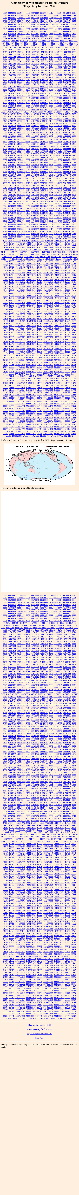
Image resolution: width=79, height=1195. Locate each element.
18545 (67, 325)
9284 (14, 234)
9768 (51, 240)
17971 (45, 316)
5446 (56, 144)
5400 (74, 139)
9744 (56, 238)
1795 (19, 80)
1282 (51, 50)
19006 (56, 335)
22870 (67, 413)
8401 (56, 222)
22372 (39, 401)
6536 (51, 162)
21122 (5, 376)
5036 (37, 103)
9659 (19, 238)
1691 (10, 73)
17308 (5, 309)
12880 (67, 302)
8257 (74, 217)
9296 (37, 234)
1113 (22, 40)
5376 (60, 137)
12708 (39, 291)
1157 (76, 43)
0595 (42, 27)
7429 (69, 188)
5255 (42, 130)
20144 (39, 358)
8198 (10, 215)
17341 (33, 309)
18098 (67, 319)
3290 (23, 98)
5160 (10, 119)
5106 (31, 112)
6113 (14, 151)
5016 (23, 100)
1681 (42, 70)
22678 (17, 408)
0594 (37, 27)
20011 (39, 353)
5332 (28, 137)
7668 (46, 199)
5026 (65, 100)
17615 (33, 314)
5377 (65, 137)
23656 (50, 429)
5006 (51, 98)
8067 (46, 206)
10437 (17, 243)
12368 (28, 261)
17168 (22, 307)
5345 (51, 137)
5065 (5, 107)
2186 (60, 84)
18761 (56, 330)
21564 (39, 383)
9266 (74, 231)
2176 (33, 84)
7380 (74, 185)
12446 (39, 270)
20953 (11, 374)
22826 (33, 413)
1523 (14, 61)
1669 (69, 68)
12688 (73, 289)
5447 (60, 144)
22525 (67, 404)
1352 (69, 54)
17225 (45, 307)
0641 (60, 27)
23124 (50, 420)
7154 (46, 178)
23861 (11, 434)
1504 (14, 59)
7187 (60, 181)
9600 (28, 236)
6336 (33, 158)
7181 (33, 181)
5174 (74, 119)
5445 (51, 144)
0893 (60, 36)
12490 (11, 277)
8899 (37, 229)
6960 (51, 171)
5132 (60, 114)
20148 (45, 358)
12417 (22, 268)
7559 (19, 192)
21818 (17, 388)
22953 (39, 415)
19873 (33, 351)
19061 (22, 337)
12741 (73, 293)
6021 (69, 146)
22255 (50, 399)
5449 (69, 144)
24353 (25, 436)
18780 (73, 330)
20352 (39, 362)
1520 (74, 59)
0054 (19, 17)
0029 (33, 15)
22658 (5, 408)
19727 (56, 348)
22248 (45, 399)
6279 (60, 153)
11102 (26, 257)
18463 (45, 325)
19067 (45, 337)
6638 (37, 165)
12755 (61, 296)
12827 (39, 302)
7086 (14, 176)
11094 (64, 254)
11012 (56, 250)
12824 (22, 302)
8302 (28, 220)
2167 (65, 82)
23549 (61, 427)
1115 (31, 40)
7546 (51, 190)
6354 (69, 158)
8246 (51, 217)
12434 (22, 270)
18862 (73, 332)
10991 (67, 247)
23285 (22, 422)
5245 (74, 128)
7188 (65, 181)
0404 (37, 20)
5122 (19, 114)
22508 (50, 404)
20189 (5, 360)
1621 (65, 66)
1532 (33, 61)
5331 (23, 137)
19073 (56, 337)
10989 (56, 247)
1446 (28, 57)
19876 (45, 351)
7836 (56, 201)
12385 (45, 263)
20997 (45, 374)
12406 (39, 266)
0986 (19, 38)
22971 (61, 415)
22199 (61, 397)
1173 (71, 45)
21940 (33, 392)
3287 (10, 98)
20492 (17, 365)
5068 (19, 107)
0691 (56, 29)
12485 (73, 275)
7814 (46, 201)
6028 (28, 148)
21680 (11, 385)
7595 (23, 194)
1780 (33, 77)
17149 (11, 307)
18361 (50, 323)
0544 (28, 24)
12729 (39, 293)
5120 (10, 114)
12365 (11, 261)
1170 (58, 45)
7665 (37, 199)
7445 (74, 188)
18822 (39, 332)
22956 (45, 415)
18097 (61, 319)
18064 (28, 319)
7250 (60, 183)
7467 (14, 190)
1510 (28, 59)
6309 (69, 155)
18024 (73, 316)
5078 (60, 107)
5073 (37, 107)
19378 (33, 344)
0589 (19, 27)
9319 (23, 236)
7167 (23, 181)
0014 (60, 13)
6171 (37, 151)
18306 (5, 323)
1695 (28, 73)
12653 (33, 289)
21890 (56, 390)
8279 (10, 220)
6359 (19, 160)
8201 (23, 215)
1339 (14, 54)
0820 (14, 31)
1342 (28, 54)
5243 (65, 128)
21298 (5, 378)
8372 (51, 220)
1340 (19, 54)
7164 (10, 181)
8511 (60, 227)
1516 (56, 59)
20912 (56, 371)
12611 (17, 282)
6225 (10, 153)
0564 (37, 24)
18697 (11, 330)
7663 (33, 199)
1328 (56, 52)
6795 (74, 167)
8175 (10, 213)
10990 (61, 247)
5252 (33, 130)
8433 (74, 222)
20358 (50, 362)
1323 (37, 52)
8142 (69, 208)
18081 (45, 319)
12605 (56, 280)
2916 (10, 96)
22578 (33, 406)
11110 (64, 257)
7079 (56, 174)
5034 (28, 103)
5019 (37, 100)
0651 (28, 29)
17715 (56, 314)
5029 (5, 103)
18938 (39, 335)
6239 (33, 153)
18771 (67, 330)
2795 (46, 91)
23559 (73, 427)
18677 (73, 328)
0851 (33, 34)
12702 (28, 291)
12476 (22, 275)
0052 (10, 17)
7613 (23, 197)
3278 (42, 96)
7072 (37, 174)
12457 (28, 273)
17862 (11, 316)
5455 (19, 146)
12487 (5, 277)
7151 (33, 178)
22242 (33, 399)
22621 (56, 406)
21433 (73, 378)
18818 (22, 332)
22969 (56, 415)
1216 (55, 47)
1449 (37, 57)
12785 (22, 300)
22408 (50, 401)
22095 (73, 394)
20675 (61, 369)
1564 (69, 61)
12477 (28, 275)
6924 (46, 171)
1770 (5, 77)
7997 (51, 204)
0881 (33, 36)
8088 (74, 206)
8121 (23, 208)
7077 (46, 174)
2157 (23, 82)
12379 (11, 263)
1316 (10, 52)
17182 (33, 307)
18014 (67, 316)
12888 (33, 305)
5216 (19, 126)
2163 (46, 82)
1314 (74, 50)
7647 (74, 197)
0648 (14, 29)
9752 (69, 238)
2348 (46, 89)
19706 (39, 348)
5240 (51, 128)
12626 (28, 284)
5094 (60, 109)
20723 (11, 371)
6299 (23, 155)
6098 (65, 148)
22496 (39, 404)
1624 (5, 68)
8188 (51, 213)
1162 (21, 45)
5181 (33, 121)
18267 (56, 321)
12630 (50, 284)
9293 (28, 234)
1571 (28, 63)
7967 (37, 204)
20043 (56, 353)
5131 (56, 114)
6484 (33, 162)
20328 (11, 362)
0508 (10, 24)
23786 (39, 431)
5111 (49, 112)
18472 (50, 325)
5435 (42, 144)
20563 (11, 367)
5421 (74, 142)
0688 (42, 29)
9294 (33, 234)
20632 (33, 369)
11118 (14, 259)
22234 (28, 399)
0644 (74, 27)
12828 (45, 302)
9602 (33, 236)
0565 (42, 24)
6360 (23, 160)
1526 (28, 61)
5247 (10, 130)
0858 (65, 34)
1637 (46, 68)
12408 (50, 266)
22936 (33, 415)
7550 (65, 190)
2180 (46, 84)
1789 (74, 77)
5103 (17, 112)
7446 (5, 190)
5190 (69, 121)
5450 (74, 144)
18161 (22, 321)
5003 (37, 98)
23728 (73, 429)
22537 (73, 404)
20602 (56, 367)
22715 (45, 408)
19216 (17, 342)
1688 (74, 70)
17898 (22, 316)
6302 (37, 155)
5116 (71, 112)
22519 (61, 404)
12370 (39, 261)
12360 (58, 259)
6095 (51, 148)
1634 (37, 68)
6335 (28, 158)
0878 (23, 36)
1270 (69, 47)
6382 (46, 160)
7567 (33, 192)
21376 (39, 378)
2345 (33, 89)
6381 (42, 160)
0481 (69, 22)
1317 (14, 52)
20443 (73, 362)
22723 (56, 408)
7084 (5, 176)
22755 (45, 411)
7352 (56, 185)
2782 (65, 89)
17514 (56, 312)
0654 (37, 29)
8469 (51, 224)
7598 (37, 194)
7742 (23, 201)
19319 (61, 342)
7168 (28, 181)
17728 (61, 314)
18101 (73, 319)
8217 (19, 217)
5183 (42, 121)
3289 (19, 98)
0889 (56, 36)
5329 (14, 137)
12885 (22, 305)
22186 (56, 397)
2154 (10, 82)
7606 (69, 194)
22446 (73, 401)
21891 (61, 390)
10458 (61, 243)
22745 (28, 411)
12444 (28, 270)
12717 (73, 291)
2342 (19, 89)
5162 (19, 119)
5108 (40, 112)
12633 (67, 284)
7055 (19, 174)
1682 (46, 70)
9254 (46, 231)
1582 (5, 66)
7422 (56, 188)
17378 (45, 309)
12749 (33, 296)
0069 (14, 20)
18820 (28, 332)
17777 (73, 314)
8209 (56, 215)
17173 (28, 307)
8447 (19, 224)
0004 (19, 13)
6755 (46, 167)
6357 (10, 160)
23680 (56, 429)
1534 (37, 61)
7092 (33, 176)
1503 (10, 59)
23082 (22, 420)
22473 (11, 404)
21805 (67, 385)
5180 (28, 121)
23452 (45, 424)
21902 (73, 390)
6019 (60, 146)
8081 (56, 206)
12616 (45, 282)
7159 (69, 178)
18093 (56, 319)
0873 (74, 34)
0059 (42, 17)
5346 (56, 137)
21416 (61, 378)
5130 (51, 114)
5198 (33, 123)
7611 (14, 197)
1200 (23, 47)
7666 (42, 199)
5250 (23, 130)
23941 (45, 434)
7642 (69, 197)
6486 (42, 162)
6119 (28, 151)
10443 (33, 243)
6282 (74, 153)
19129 (33, 339)
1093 (13, 40)
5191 (74, 121)
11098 (4, 257)
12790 (45, 300)
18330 (33, 323)
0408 (56, 20)
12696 (11, 291)
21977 (67, 392)
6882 (37, 169)
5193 (10, 123)
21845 (61, 388)
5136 (5, 116)
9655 (10, 238)
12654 (39, 289)
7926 (23, 204)
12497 (28, 277)
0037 (65, 15)
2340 (10, 89)
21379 (45, 378)
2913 (69, 93)
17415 (67, 309)
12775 (45, 298)
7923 (19, 204)
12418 (28, 268)
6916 (10, 171)
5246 (5, 130)
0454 (28, 22)
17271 (67, 307)
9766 (47, 240)
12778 (56, 298)
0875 (10, 36)
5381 (5, 139)
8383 (10, 222)
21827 (28, 388)
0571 (69, 24)
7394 (19, 188)
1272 (5, 50)
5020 (42, 100)
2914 (74, 93)
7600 (46, 194)
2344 (28, 89)
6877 (23, 169)
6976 (10, 174)
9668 (37, 238)
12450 (61, 270)
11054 (25, 252)
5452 (10, 146)
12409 (56, 266)
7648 (5, 199)
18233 (45, 321)
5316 (28, 135)
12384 (39, 263)
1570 (23, 63)
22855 (61, 413)
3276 (33, 96)
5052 (28, 105)
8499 (46, 227)
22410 (56, 401)
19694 (33, 348)
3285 (74, 96)
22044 (28, 394)
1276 (23, 50)
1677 (28, 70)
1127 (8, 43)
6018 (56, 146)
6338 (42, 158)
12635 (5, 286)
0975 (10, 38)
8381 (74, 220)
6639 (42, 165)
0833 (65, 31)
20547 (67, 365)
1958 (23, 80)
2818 (28, 93)
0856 (56, 34)
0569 (60, 24)
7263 (33, 185)
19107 (11, 339)
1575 (46, 63)
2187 (65, 84)
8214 (5, 217)
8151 (23, 211)
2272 (37, 86)
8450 (23, 224)
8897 (28, 229)
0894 (65, 36)
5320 (46, 135)
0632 (46, 27)
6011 (46, 146)
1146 (26, 43)
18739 (39, 330)
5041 (60, 103)
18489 (56, 325)
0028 (28, 15)
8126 (37, 208)
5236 (33, 128)
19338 (73, 342)
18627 (39, 328)
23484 (5, 427)
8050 (23, 206)
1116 (35, 40)
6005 (33, 146)
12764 (5, 298)
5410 (23, 142)
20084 (28, 355)
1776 (14, 77)
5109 (44, 112)
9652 (5, 238)
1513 (42, 59)
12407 (45, 266)
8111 (14, 208)
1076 (37, 38)
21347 (28, 378)
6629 (74, 162)
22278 (5, 401)
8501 (51, 227)
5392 (46, 139)
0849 (28, 34)
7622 (51, 197)
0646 (10, 29)
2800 (69, 91)
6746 (5, 167)
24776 (53, 436)
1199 (19, 47)
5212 (74, 123)
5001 (28, 98)
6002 (28, 146)
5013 (10, 100)
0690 (51, 29)
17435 (17, 312)
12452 (73, 270)
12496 (22, 277)
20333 (22, 362)
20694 (67, 369)
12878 (56, 302)
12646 (67, 286)
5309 (5, 135)
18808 (17, 332)
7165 (14, 181)
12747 (22, 296)
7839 (60, 201)
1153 (58, 43)
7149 (23, 178)
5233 (19, 128)
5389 (33, 139)
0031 (42, 15)
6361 (28, 160)
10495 (56, 245)
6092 (37, 148)
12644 (56, 286)
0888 (51, 36)
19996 (22, 353)
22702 (33, 408)
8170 (65, 211)
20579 (28, 367)
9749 (60, 238)
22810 (28, 413)
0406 (46, 20)
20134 (11, 358)
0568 (56, 24)
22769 (61, 411)
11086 (31, 254)
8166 (56, 211)
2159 (33, 82)
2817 (23, 93)
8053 (33, 206)
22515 (56, 404)
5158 (74, 116)
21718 (22, 385)
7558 (14, 192)
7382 (5, 188)
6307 (60, 155)
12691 (5, 291)
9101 (33, 231)
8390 (23, 222)
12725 (22, 293)
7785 (33, 201)
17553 (5, 314)
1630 (19, 68)
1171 (62, 45)
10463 (5, 245)
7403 (33, 188)
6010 (42, 146)
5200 (42, 123)
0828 (42, 31)
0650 (23, 29)
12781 (73, 298)
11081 (9, 254)
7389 (14, 188)
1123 (66, 40)
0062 (56, 17)
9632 (46, 236)
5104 (21, 112)
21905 (5, 392)
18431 (28, 325)
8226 (33, 217)
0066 (74, 17)
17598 (22, 314)
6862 (5, 169)
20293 (5, 362)
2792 (37, 91)
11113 (3, 259)
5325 (69, 135)
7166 (19, 181)
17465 (28, 312)
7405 (37, 188)
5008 (60, 98)
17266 (56, 307)
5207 (51, 123)
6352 (60, 158)
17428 (5, 312)
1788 (69, 77)
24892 (64, 436)
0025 (19, 15)
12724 (17, 293)
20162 (56, 358)
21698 (17, 385)
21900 (67, 390)
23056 (61, 417)
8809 (5, 229)
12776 (50, 298)
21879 (33, 390)
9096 (23, 231)
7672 (56, 199)
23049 (45, 417)
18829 (50, 332)
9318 (19, 236)
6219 (60, 151)
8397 (51, 222)
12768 (17, 298)
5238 (42, 128)
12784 (17, 300)
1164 (30, 45)
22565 (28, 406)
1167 (44, 45)
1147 (30, 43)
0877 (19, 36)
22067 (50, 394)
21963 (50, 392)
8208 (51, 215)
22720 (50, 408)
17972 (50, 316)
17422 (73, 309)
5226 (60, 126)
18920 (28, 335)
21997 (17, 394)
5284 (5, 132)
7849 (69, 201)
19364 (28, 344)
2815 (14, 93)
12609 (5, 282)
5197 (28, 123)
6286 (19, 155)
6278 (56, 153)
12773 (33, 298)
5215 (14, 126)
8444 (14, 224)
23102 (39, 420)
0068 (10, 20)
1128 (12, 43)
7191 (5, 183)
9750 (65, 238)
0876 (14, 36)
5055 (37, 105)
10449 (45, 243)
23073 (17, 420)
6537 (56, 162)
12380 (17, 263)
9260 (60, 231)
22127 (17, 397)
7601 (51, 194)
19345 (5, 344)
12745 (17, 296)
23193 (5, 422)
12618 (56, 282)
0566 (46, 24)
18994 (50, 335)
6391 (56, 160)
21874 (22, 390)
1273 (10, 50)
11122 (25, 259)
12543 (56, 277)
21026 (50, 374)
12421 (45, 268)
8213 (74, 215)
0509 (14, 24)
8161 (33, 211)
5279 (56, 130)
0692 (60, 29)
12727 (28, 293)
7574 (51, 192)
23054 (56, 417)
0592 (28, 27)
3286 (5, 98)
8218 (23, 217)
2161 (37, 82)
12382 (28, 263)
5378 (69, 137)
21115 (73, 374)
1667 (60, 68)
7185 (51, 181)
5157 (69, 116)
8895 (23, 229)
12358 (52, 259)
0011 (46, 13)
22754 (39, 411)
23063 (67, 417)
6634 (23, 165)
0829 (46, 31)
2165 (56, 82)
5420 (69, 142)
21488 (50, 381)
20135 (17, 358)
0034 (56, 15)
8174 (5, 213)
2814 (10, 93)
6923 (42, 171)
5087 (28, 109)
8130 (51, 208)
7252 (69, 183)
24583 (42, 436)
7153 (42, 178)
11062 (47, 252)
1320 (23, 52)
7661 (28, 199)
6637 (33, 165)
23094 (28, 420)
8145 (10, 211)
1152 (53, 43)
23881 (28, 434)
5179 (23, 121)
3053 (19, 96)
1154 (62, 43)
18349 (45, 323)
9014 (51, 229)
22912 (11, 415)
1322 (33, 52)
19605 (67, 346)
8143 (74, 208)
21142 (17, 376)
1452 (51, 57)
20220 (17, 360)
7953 (28, 204)
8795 (74, 227)
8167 (60, 211)
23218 (11, 422)
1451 (46, 57)
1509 (23, 59)
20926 (73, 371)
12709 (45, 291)
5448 (65, 144)
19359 (22, 344)
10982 (17, 247)
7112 (65, 176)
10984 (28, 247)
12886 (28, 305)
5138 (14, 116)
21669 (67, 383)
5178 (19, 121)
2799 (65, 91)
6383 (51, 160)
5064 (74, 105)
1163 (26, 45)
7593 (14, 194)
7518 (33, 190)
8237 (42, 217)
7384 (10, 188)
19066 (39, 337)
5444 (46, 144)
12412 (73, 266)
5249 (19, 130)
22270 (67, 399)
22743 (22, 411)
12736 (61, 293)
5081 (74, 107)
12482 (56, 275)
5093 (56, 109)
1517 (60, 59)
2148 (56, 80)
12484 (67, 275)
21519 (11, 383)
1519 (69, 59)
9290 (19, 234)
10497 (61, 245)
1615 (42, 66)
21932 (22, 392)
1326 (46, 52)
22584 (39, 406)
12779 (61, 298)
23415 (22, 424)
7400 (28, 188)
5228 (69, 126)
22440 (67, 401)
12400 (17, 266)
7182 (37, 181)
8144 (5, 211)
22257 (56, 399)
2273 (42, 86)
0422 (5, 22)
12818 (61, 300)
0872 (69, 34)
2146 (46, 80)
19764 (5, 351)
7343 (42, 185)
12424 (56, 268)
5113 (58, 112)
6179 (46, 151)
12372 (50, 261)
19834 (17, 351)
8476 (65, 224)
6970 (69, 171)
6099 (69, 148)
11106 (47, 257)
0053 (14, 17)
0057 (33, 17)
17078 (67, 305)
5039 (51, 103)
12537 (33, 277)
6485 (37, 162)
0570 (65, 24)
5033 (23, 103)
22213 (5, 399)
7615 (33, 197)
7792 (37, 201)
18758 (50, 330)
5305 (60, 132)
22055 (33, 394)
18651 (56, 328)
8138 (60, 208)
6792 (60, 167)
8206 (42, 215)
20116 (67, 355)
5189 (65, 121)
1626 (14, 68)
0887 (46, 36)
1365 (10, 57)
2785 (5, 91)
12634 (73, 284)
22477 (22, 404)
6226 (14, 153)
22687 (22, 408)
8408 (65, 222)
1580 (69, 63)
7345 (46, 185)
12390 (61, 263)
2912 (65, 93)
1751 (65, 73)
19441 (73, 344)
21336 (22, 378)
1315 (5, 52)
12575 (33, 280)
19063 (28, 337)
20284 (73, 360)
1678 (33, 70)
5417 (56, 142)
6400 (10, 162)
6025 (14, 148)
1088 (65, 38)
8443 (10, 224)
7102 (51, 176)
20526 (33, 365)
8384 (14, 222)
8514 (65, 227)
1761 (37, 75)
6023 (5, 148)
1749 (56, 73)
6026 (19, 148)
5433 (33, 144)
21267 (45, 376)
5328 (10, 137)
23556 (67, 427)
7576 (56, 192)
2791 (33, 91)
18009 (56, 316)
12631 (56, 284)
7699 (10, 201)
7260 (19, 185)
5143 (37, 116)
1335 (69, 52)
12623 (11, 284)
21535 (28, 383)
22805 (22, 413)
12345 (41, 259)
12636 (11, 286)
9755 (5, 240)
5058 (51, 105)
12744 (11, 296)
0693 (65, 29)
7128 (74, 176)
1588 (33, 66)
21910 (11, 392)
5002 (33, 98)
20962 (17, 374)
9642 (60, 236)
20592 (45, 367)
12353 (47, 259)
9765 (42, 240)
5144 (42, 116)
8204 (33, 215)
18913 (22, 335)
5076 (51, 107)
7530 (37, 190)
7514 (28, 190)
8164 (46, 211)
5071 (28, 107)
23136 (56, 420)
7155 (51, 178)
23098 (33, 420)
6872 (10, 169)
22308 (28, 401)
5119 (5, 114)
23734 (5, 431)
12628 (39, 284)
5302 (46, 132)
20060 (11, 355)
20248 (45, 360)
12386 (50, 263)
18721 (22, 330)
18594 (22, 328)
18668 (67, 328)
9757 (10, 240)
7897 (14, 204)
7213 (19, 183)
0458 (46, 22)
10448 (39, 243)
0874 (5, 36)
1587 (28, 66)
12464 (61, 273)
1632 (28, 68)
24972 (70, 436)
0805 (74, 29)
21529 (22, 383)
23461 (56, 424)
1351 (65, 54)
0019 (5, 15)
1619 (60, 66)
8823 (14, 229)
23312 (33, 422)
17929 (33, 316)
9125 (37, 231)
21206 (28, 376)
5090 (42, 109)
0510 (19, 24)
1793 (14, 80)
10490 (45, 245)
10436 (11, 243)
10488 (39, 245)
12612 (22, 282)
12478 (33, 275)
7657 (19, 199)
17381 (50, 309)
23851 (67, 431)
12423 (50, 268)
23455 (50, 424)
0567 (51, 24)
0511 (23, 24)
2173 (19, 84)
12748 (28, 296)
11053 (20, 252)
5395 (51, 139)
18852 (61, 332)
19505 (22, 346)
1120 (53, 40)
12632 (61, 284)
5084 (14, 109)
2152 (74, 80)
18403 (17, 325)
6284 (10, 155)
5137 (10, 116)
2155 (14, 82)
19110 (17, 339)
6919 (23, 171)
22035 (22, 394)
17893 (17, 316)
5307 (69, 132)
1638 (51, 68)
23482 (73, 424)
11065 (58, 252)
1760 (33, 75)
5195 (19, 123)
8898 (33, 229)
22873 (73, 413)
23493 (17, 427)
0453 (23, 22)
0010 (42, 13)
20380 (67, 362)
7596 (28, 194)
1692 (14, 73)
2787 (14, 91)
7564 (28, 192)
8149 (19, 211)
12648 (5, 289)
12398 (11, 266)
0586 (14, 27)
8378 (65, 220)
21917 (17, 392)
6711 (69, 165)
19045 (11, 337)
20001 (28, 353)
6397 (5, 162)
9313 (10, 236)
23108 (45, 420)
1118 (44, 40)
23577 (5, 429)
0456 (37, 22)
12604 (50, 280)
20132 (5, 358)
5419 (65, 142)
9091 (5, 231)
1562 (60, 61)
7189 (69, 181)
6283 (5, 155)
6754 (42, 167)
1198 (14, 47)
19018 (73, 335)
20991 (39, 374)
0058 (37, 17)
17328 (22, 309)
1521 (5, 61)
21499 (67, 381)
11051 (14, 252)
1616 (46, 66)
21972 (56, 392)
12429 (73, 268)
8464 (42, 224)
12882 (5, 305)
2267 (14, 86)
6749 (19, 167)
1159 (8, 45)
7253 (74, 183)
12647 (73, 286)
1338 (10, 54)
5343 (46, 137)
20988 (34, 374)
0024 (14, 15)
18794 (5, 332)
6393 (65, 160)
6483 (28, 162)
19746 (67, 348)
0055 (23, 17)
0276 (28, 20)
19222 (22, 342)
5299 (33, 132)
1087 (60, 38)
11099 (9, 257)
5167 (42, 119)
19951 (61, 351)
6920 (28, 171)
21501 (73, 381)
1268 (65, 47)
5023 (51, 100)
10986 (39, 247)
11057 (36, 252)
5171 (60, 119)
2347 (42, 89)
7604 (60, 194)
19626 (11, 348)
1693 (19, 73)
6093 (42, 148)
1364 (5, 57)
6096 (56, 148)
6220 (65, 151)
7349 (51, 185)
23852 (73, 431)
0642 (65, 27)
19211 (11, 342)
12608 (73, 280)
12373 (56, 261)
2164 (51, 82)
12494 (17, 277)
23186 (73, 420)
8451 (28, 224)
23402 (11, 424)
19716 (45, 348)
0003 (14, 13)
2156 (19, 82)
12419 (33, 268)
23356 (56, 422)
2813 (5, 93)
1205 (46, 47)
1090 (74, 38)
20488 (11, 365)
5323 (60, 135)
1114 (26, 40)
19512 (28, 346)
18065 (33, 319)
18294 (67, 321)
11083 (14, 254)
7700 (14, 201)
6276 (46, 153)
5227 (65, 126)
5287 (14, 132)
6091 (33, 148)
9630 (37, 236)
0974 (5, 38)
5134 (69, 114)
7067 (33, 174)
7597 (33, 194)
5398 (65, 139)
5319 (42, 135)
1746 (42, 73)
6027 (23, 148)
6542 (60, 162)
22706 (39, 408)
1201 (28, 47)
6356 (5, 160)
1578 (60, 63)
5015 (19, 100)
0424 (14, 22)
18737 (33, 330)
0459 (51, 22)
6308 (65, 155)
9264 (65, 231)
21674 (73, 383)
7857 (5, 204)
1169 (53, 45)
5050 (19, 105)
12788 (39, 300)
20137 (28, 358)
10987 (45, 247)
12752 (50, 296)
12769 (22, 298)
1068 (23, 38)
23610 (39, 429)
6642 (56, 165)
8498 (42, 227)
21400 (56, 378)
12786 (28, 300)
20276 (67, 360)
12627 (33, 284)
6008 (37, 146)
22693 (28, 408)
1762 (42, 75)
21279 (50, 376)
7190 (74, 181)
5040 (56, 103)
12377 (73, 261)
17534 (67, 312)
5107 (35, 112)
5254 (37, 130)
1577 (56, 63)
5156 (65, 116)
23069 (73, 417)
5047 (5, 105)
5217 (23, 126)
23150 (61, 420)
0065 (69, 17)
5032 (19, 103)
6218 (55, 151)
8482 (10, 227)
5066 (10, 107)
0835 (74, 31)
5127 (42, 114)
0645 (5, 29)
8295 (23, 220)
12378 (5, 263)
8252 (60, 217)
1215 (51, 47)
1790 (5, 80)
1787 (65, 77)
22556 (22, 406)
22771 (67, 411)
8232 (37, 217)
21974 (61, 392)
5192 (5, 123)
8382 (5, 222)
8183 (37, 213)
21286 (61, 376)
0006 (28, 13)
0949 (69, 36)
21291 (67, 376)
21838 (45, 388)
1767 (65, 75)
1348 (51, 54)
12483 (61, 275)
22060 (39, 394)
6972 (74, 171)
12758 (73, 296)
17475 (39, 312)
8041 (19, 206)
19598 (56, 346)
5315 (23, 135)
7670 (51, 199)
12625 (22, 284)
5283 (74, 130)
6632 (14, 165)
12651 (22, 289)
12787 (33, 300)
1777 (19, 77)
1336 (74, 52)
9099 (28, 231)
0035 (60, 15)
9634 (51, 236)
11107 (53, 257)
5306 (65, 132)
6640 (46, 165)
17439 (22, 312)
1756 (14, 75)
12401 (22, 266)
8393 (37, 222)
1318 (19, 52)
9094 (14, 231)
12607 (67, 280)
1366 (14, 57)
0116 (19, 20)
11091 (47, 254)
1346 (42, 54)
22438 (61, 401)
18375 (67, 323)
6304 (46, 155)
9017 (56, 229)
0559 (33, 24)
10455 (50, 243)
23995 (19, 436)
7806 (42, 201)
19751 (73, 348)
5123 (23, 114)
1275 (19, 50)
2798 (60, 91)
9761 (24, 240)
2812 (74, 91)
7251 (65, 183)
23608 (33, 429)
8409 (69, 222)
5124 (28, 114)
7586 (74, 192)
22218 (11, 399)
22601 (45, 406)
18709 (17, 330)
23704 (61, 429)
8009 (65, 204)
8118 (19, 208)
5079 (65, 107)
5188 (60, 121)
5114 (62, 112)
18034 (11, 319)
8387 (19, 222)
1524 (19, 61)
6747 (10, 167)
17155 (17, 307)
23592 (11, 429)
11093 (58, 254)
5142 (33, 116)
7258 (14, 185)
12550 (73, 277)
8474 (60, 224)
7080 (60, 174)
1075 (33, 38)
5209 (60, 123)
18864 (5, 335)
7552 (69, 190)
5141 (28, 116)
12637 (17, 286)
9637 (56, 236)
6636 (28, 165)
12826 (33, 302)
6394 (69, 160)
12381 (22, 263)
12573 (28, 280)
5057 (46, 105)
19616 (5, 348)
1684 (56, 70)
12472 (5, 275)
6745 (74, 165)
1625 (10, 68)
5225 (56, 126)
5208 (56, 123)
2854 (51, 93)
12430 (5, 270)
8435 (5, 224)
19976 (5, 353)
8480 (74, 224)
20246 (39, 360)
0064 (65, 17)
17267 (61, 307)
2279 (69, 86)
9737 (51, 238)
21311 (17, 378)
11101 (20, 257)
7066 (28, 174)
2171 (10, 84)
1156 (71, 43)
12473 (11, 275)
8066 (42, 206)
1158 (3, 45)
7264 (37, 185)
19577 (45, 346)
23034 (33, 417)
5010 (69, 98)
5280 (60, 130)
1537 (51, 61)
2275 (51, 86)
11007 (45, 250)
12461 (50, 273)
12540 (39, 277)
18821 (33, 332)
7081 (65, 174)
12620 (67, 282)
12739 (67, 293)
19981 (11, 353)
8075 (51, 206)
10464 (11, 245)
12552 (11, 280)
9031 (69, 229)
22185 (50, 397)
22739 (11, 411)
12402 (28, 266)
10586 (5, 247)
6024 (10, 148)
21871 (17, 390)
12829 (50, 302)
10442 (28, 243)
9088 (74, 229)
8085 (65, 206)
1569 (19, 63)
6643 (60, 165)
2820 (37, 93)
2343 (23, 89)
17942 (39, 316)
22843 (50, 413)
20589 (39, 367)
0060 (46, 17)
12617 (50, 282)
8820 (10, 229)
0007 (33, 13)
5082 (5, 109)
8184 (42, 213)
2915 (5, 96)
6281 (69, 153)
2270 (28, 86)
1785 (56, 77)
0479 (65, 22)
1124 (71, 40)
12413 (5, 268)
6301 (33, 155)
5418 (60, 142)
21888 (50, 390)
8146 (14, 211)
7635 (60, 197)
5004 (42, 98)
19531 (33, 346)
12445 (33, 270)
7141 (19, 178)
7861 (10, 204)
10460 (67, 243)
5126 (37, 114)
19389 (39, 344)
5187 (56, 121)
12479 (39, 275)
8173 (74, 211)
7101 (46, 176)
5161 (14, 119)
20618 (73, 367)
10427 (56, 240)
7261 (23, 185)
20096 (39, 355)
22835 (45, 413)
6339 (46, 158)
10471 (22, 245)
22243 (39, 399)
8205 (37, 215)
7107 (60, 176)
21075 (62, 374)
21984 (73, 392)
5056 (42, 105)
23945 (56, 434)
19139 (39, 339)
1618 (56, 66)
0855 (51, 34)
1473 (69, 57)
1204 (42, 47)
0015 (65, 13)
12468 (67, 273)
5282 (69, 130)
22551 (5, 406)
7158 (65, 178)
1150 (44, 43)
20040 (50, 353)
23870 (22, 434)
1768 (69, 75)
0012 (51, 13)
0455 (33, 22)
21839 (50, 388)
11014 (61, 250)
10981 (11, 247)
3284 (69, 96)
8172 (69, 211)
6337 (37, 158)
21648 (50, 383)
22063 (45, 394)
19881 (50, 351)
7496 (23, 190)
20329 (17, 362)
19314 (56, 342)
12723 (11, 293)
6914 (74, 169)
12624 (17, 284)
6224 (5, 153)
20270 (56, 360)
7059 (23, 174)
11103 (31, 257)
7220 (42, 183)
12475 (17, 275)
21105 (67, 374)
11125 (30, 259)
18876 (11, 335)
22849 (56, 413)
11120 (19, 259)
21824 (22, 388)
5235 (28, 128)
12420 (39, 268)
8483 (14, 227)
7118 (69, 176)
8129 (46, 208)
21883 (45, 390)
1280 (42, 50)
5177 (14, 121)
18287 (61, 321)
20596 (50, 367)
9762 (28, 240)
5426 (23, 144)
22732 (5, 411)
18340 (39, 323)
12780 (67, 298)
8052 (28, 206)
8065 (37, 206)
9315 (14, 236)
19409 (56, 344)
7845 (65, 201)
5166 (37, 119)
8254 (69, 217)
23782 (33, 431)
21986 (5, 394)
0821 (19, 31)
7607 (74, 194)
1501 (74, 57)
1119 (48, 40)
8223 (28, 217)
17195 (39, 307)
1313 (69, 50)
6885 (51, 169)
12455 (17, 273)
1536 (46, 61)
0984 (14, 38)
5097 (69, 109)
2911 (60, 93)
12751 (45, 296)
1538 (56, 61)
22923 (22, 415)
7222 (51, 183)
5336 (42, 137)
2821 (42, 93)
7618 (37, 197)
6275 (42, 153)
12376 (67, 261)
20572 (17, 367)
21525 (17, 383)
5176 (10, 121)
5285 (10, 132)
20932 (6, 374)
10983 (22, 247)
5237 (37, 128)
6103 (10, 151)
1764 (51, 75)
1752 (69, 73)
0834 (69, 31)
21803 (61, 385)
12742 (5, 296)
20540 (61, 365)
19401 (50, 344)
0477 (56, 22)
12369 (33, 261)
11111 (69, 257)
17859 (5, 316)
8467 (46, 224)
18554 (73, 325)
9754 (74, 238)
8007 (60, 204)
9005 (46, 229)
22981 (5, 417)
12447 (45, 270)
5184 (46, 121)
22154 (28, 397)
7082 (69, 174)
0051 (5, 17)
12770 (28, 298)
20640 (39, 369)
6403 (19, 162)
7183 (42, 181)
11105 (42, 257)
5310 (10, 135)
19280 (33, 342)
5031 (14, 103)
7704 (19, 201)
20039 (45, 353)
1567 (10, 63)
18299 (73, 321)
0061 (51, 17)
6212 (51, 151)
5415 (46, 142)
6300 (28, 155)
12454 (11, 273)
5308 (74, 132)
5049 (14, 105)
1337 (5, 54)
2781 (60, 89)
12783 (11, 300)
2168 (69, 82)
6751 (28, 167)
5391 (42, 139)
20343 (33, 362)
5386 (23, 139)
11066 (64, 252)
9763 (33, 240)
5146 (51, 116)
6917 (14, 171)
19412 (61, 344)
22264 (61, 399)
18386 (73, 323)
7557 (10, 192)
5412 (33, 142)
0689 (46, 29)
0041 (74, 15)
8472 (56, 224)
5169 (51, 119)
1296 (60, 50)
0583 (10, 27)
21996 (11, 394)
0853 (42, 34)
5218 (28, 126)
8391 (28, 222)
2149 (60, 80)
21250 (39, 376)
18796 (11, 332)
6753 (37, 167)
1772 (10, 77)
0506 (74, 22)
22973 (73, 415)
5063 (69, 105)
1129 (17, 43)
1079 (51, 38)
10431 (61, 240)
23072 (11, 420)
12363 (75, 259)
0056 (28, 17)
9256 (51, 231)
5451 (5, 146)
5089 (37, 109)
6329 (19, 158)
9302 (51, 234)
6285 (14, 155)
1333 (60, 52)
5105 (26, 112)
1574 (42, 63)
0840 (19, 34)
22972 (67, 415)
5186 (51, 121)
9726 (46, 238)
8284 (19, 220)
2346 (37, 89)
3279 (46, 96)
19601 (61, 346)
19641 (17, 348)
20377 (61, 362)
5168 (46, 119)
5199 (37, 123)
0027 (23, 15)
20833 (33, 371)
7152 (37, 178)
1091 (4, 40)
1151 (48, 43)
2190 (5, 86)
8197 (5, 215)
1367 (19, 57)
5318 (37, 135)
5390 (37, 139)
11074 (75, 252)
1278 (33, 50)
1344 (33, 54)
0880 (28, 36)
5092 (51, 109)
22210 (73, 397)
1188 (5, 47)
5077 (56, 107)
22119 (11, 397)
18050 (17, 319)
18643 (50, 328)
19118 (22, 339)
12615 (39, 282)
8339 (37, 220)
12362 (69, 259)
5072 (33, 107)
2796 (51, 91)
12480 (45, 275)
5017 (28, 100)
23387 (73, 422)
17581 (17, 314)
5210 (65, 123)
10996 (17, 250)
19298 (45, 342)
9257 (56, 231)
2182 (56, 84)
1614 (37, 66)
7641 (65, 197)
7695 (74, 199)
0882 (37, 36)
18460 (39, 325)
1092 (8, 40)
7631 (56, 197)
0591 (23, 27)
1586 (23, 66)
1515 (51, 59)
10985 (33, 247)
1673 (14, 70)
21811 (5, 388)
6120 (32, 151)
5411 (28, 142)
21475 (33, 381)
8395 (46, 222)
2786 (10, 91)
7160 (74, 178)
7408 (42, 188)
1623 (74, 66)
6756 (51, 167)
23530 (50, 427)
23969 (8, 436)
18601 (28, 328)
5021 (46, 100)
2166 (60, 82)
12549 (67, 277)
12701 (22, 291)
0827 (37, 31)
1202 (32, 47)
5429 (28, 144)
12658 (61, 289)
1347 (46, 54)
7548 (60, 190)
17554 (11, 314)
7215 (28, 183)
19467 (17, 346)
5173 (69, 119)
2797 (56, 91)
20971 (28, 374)
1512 (37, 59)
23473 (61, 424)
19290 (39, 342)
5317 (33, 135)
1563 (65, 61)
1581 (74, 63)
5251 (28, 130)
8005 (56, 204)
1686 (65, 70)
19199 (5, 342)
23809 (56, 431)
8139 (65, 208)
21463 (22, 381)
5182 (37, 121)
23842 (61, 431)
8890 (19, 229)
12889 (39, 305)
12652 (28, 289)
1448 (33, 57)
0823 (28, 31)
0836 (5, 34)
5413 (37, 142)
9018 (60, 229)
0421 (74, 20)
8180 (28, 213)
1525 (23, 61)
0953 (74, 36)
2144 (37, 80)
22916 (17, 415)
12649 (11, 289)
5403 (14, 142)
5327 (5, 137)
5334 (37, 137)
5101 (8, 112)
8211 (65, 215)
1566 (5, 63)
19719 (50, 348)
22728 (73, 408)
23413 (17, 424)
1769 (74, 75)
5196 (23, 123)
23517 (39, 427)
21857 (73, 388)
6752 (33, 167)
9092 (10, 231)
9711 (42, 238)
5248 (14, 130)
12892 (45, 305)
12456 (22, 273)
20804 (22, 371)
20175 (67, 358)
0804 (69, 29)
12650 (17, 289)
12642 (45, 286)
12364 (5, 261)
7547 (56, 190)
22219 (17, 399)
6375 (37, 160)
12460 (45, 273)
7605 (65, 194)
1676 (23, 70)
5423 (10, 144)
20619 (5, 369)
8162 (37, 211)
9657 (14, 238)
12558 (17, 280)
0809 (10, 31)
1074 (28, 38)
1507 (19, 59)
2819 (33, 93)
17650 (39, 314)
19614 (73, 346)
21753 (39, 385)
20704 (5, 371)
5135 (74, 114)
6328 (14, 158)
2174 (23, 84)
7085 (10, 176)
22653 (73, 406)
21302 (11, 378)
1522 (10, 61)
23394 (5, 424)
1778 (23, 77)
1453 (56, 57)
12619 (61, 282)
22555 (17, 406)
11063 (53, 252)
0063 (60, 17)
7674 (60, 199)
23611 (45, 429)
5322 (56, 135)
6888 (60, 169)
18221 (39, 321)
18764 (61, 330)
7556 (5, 192)
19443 (5, 346)
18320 (17, 323)
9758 (14, 240)
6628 (69, 162)
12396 (5, 266)
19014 (61, 335)
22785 (5, 413)
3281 (56, 96)
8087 (69, 206)
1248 (60, 47)
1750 (60, 73)
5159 (5, 119)
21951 (39, 392)
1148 (35, 43)
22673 (11, 408)
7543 (46, 190)
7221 (46, 183)
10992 (73, 247)
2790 (28, 91)
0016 (69, 13)
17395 (61, 309)
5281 (65, 130)
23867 (17, 434)
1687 (69, 70)
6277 (51, 153)
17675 (45, 314)
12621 (73, 282)
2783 (69, 89)
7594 (19, 194)
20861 (45, 371)
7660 (23, 199)
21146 (22, 376)
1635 (42, 68)
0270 (23, 20)
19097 (6, 339)
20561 (5, 367)
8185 (46, 213)
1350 (60, 54)
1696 (33, 73)
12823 (17, 302)
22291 (17, 401)
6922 (37, 171)
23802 (45, 431)
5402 (10, 142)
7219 (37, 183)
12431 (11, 270)
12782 (5, 300)
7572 (46, 192)
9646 (69, 236)
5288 (19, 132)
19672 (28, 348)
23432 (28, 424)
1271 (74, 47)
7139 (10, 178)
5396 (56, 139)
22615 (50, 406)
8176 (14, 213)
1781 (37, 77)
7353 (60, 185)
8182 (33, 213)
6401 (14, 162)
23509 (28, 427)
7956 (33, 204)
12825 (28, 302)
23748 (11, 431)
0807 (5, 31)
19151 (50, 339)
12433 (17, 270)
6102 (5, 151)
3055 (28, 96)
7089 (24, 176)
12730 (45, 293)
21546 (33, 383)
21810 (73, 385)
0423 (10, 22)
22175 (45, 397)
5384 (14, 139)
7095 (37, 176)
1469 (60, 57)
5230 (5, 128)
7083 (74, 174)
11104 (37, 257)
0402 (33, 20)
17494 (50, 312)
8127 (42, 208)
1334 (65, 52)
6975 (5, 174)
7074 (42, 174)
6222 (69, 151)
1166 (39, 45)
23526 (45, 427)
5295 (23, 132)
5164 (28, 119)
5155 (60, 116)
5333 (33, 137)
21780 (50, 385)
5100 (3, 112)
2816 (19, 93)
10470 (17, 245)
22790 (11, 413)
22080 (56, 394)
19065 (33, 337)
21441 (11, 381)
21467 (28, 381)
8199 (14, 215)
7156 (56, 178)
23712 (67, 429)
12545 (61, 277)
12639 (28, 286)
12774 (39, 298)
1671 (5, 70)
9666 (33, 238)
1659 (56, 68)
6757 (56, 167)
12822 (11, 302)
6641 (51, 165)
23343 (50, 422)
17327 (17, 309)
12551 (5, 280)
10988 (50, 247)
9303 (56, 234)
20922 (67, 371)
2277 (60, 86)
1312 (65, 50)
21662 (56, 383)
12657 (56, 289)
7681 (65, 199)
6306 (56, 155)
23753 (22, 431)
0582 (5, 27)
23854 (5, 434)
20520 (28, 365)
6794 (69, 167)
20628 (28, 369)
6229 (28, 153)
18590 (17, 328)
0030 (37, 15)
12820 (73, 300)
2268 (19, 86)
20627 (22, 369)
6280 (65, 153)
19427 (67, 344)
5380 (74, 137)
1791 (10, 80)
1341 (23, 54)
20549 (73, 365)
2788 (19, 91)
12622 (5, 284)
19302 (50, 342)
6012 (51, 146)
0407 (51, 20)
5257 (46, 130)
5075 (46, 107)
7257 (10, 185)
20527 (39, 365)
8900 (42, 229)
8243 (46, 217)
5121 (14, 114)
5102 (12, 112)
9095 (19, 231)
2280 (74, 86)
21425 (67, 378)
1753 (74, 73)
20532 (50, 365)
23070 (5, 420)
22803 (17, 413)
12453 (5, 273)
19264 (28, 342)
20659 (50, 369)
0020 (10, 15)
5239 (46, 128)
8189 (56, 213)
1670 (74, 68)
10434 (73, 240)
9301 (46, 234)
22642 (67, 406)
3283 (65, 96)
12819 (67, 300)
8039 (14, 206)
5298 (28, 132)
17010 (50, 305)
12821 (5, 302)
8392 (33, 222)
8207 (46, 215)
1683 (51, 70)
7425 (60, 188)
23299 (28, 422)
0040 (69, 15)
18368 (56, 323)
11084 (20, 254)
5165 (33, 119)
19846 (28, 351)
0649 (19, 29)
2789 (23, 91)
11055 (31, 252)
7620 (46, 197)
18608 (33, 328)
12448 (50, 270)
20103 (45, 355)
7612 (19, 197)
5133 (65, 114)
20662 (56, 369)
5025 (60, 100)
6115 (19, 151)
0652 (33, 29)
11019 (3, 252)
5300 (37, 132)
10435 (5, 243)
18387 (5, 325)
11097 (75, 254)
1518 (65, 59)
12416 (17, 268)
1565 (74, 61)
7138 (5, 178)
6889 (65, 169)
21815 (11, 388)
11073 (69, 252)
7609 (5, 197)
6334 (23, 158)
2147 (51, 80)
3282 (60, 96)
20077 (22, 355)
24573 (36, 436)
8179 (23, 213)
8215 (10, 217)
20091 (34, 355)
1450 (42, 57)
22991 (17, 417)
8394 (42, 222)
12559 (22, 280)
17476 (45, 312)
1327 (51, 52)
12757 (67, 296)
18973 (45, 335)
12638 (22, 286)
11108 (58, 257)
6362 (33, 160)
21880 (39, 390)
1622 (69, 66)
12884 (17, 305)
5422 (5, 144)
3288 (14, 98)
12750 (39, 296)
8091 (5, 208)
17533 (61, 312)
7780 (28, 201)
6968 (65, 171)
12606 (61, 280)
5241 (56, 128)
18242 (50, 321)
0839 (14, 34)
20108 (50, 355)
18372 (61, 323)
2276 (56, 86)
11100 (15, 257)
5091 (46, 109)
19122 (28, 339)
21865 (11, 390)
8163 (42, 211)
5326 (74, 135)
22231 (22, 399)
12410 (61, 266)
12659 (67, 289)
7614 (28, 197)
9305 (65, 234)
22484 (28, 404)
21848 (67, 388)
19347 (11, 344)
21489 (56, 381)
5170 (56, 119)
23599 (28, 429)
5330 (19, 137)
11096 (69, 254)
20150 (50, 358)
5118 (76, 112)
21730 (28, 385)
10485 (33, 245)
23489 (11, 427)
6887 (56, 169)
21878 (28, 390)
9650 (74, 236)
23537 (56, 427)
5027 (69, 100)
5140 (23, 116)
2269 (23, 86)
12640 (33, 286)
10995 (11, 250)
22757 (50, 411)
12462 (56, 273)
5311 (14, 135)
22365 (33, 401)
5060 (56, 105)
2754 (56, 89)
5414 (42, 142)
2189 (74, 84)
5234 (23, 128)
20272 (61, 360)
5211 (69, 123)
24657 (47, 436)
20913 (61, 371)
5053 (33, 105)
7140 (14, 178)
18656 (61, 328)
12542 (50, 277)
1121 (57, 40)
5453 (14, 146)
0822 (23, 31)
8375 (60, 220)
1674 (19, 70)
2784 (74, 89)
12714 (61, 291)
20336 (28, 362)
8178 (19, 213)
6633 (19, 165)
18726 (28, 330)
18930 (33, 335)
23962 (73, 434)
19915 (56, 351)
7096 (42, 176)
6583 (65, 162)
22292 (22, 401)
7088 (19, 176)
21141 (11, 376)
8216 (14, 217)
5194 (14, 123)
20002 (33, 353)
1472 (65, 57)
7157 (60, 178)
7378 (69, 185)
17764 (67, 314)
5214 (10, 126)
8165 (51, 211)
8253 (65, 217)
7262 (28, 185)
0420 (69, 20)
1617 (51, 66)
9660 (23, 238)
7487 (19, 190)
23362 (61, 422)
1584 (14, 66)
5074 (42, 107)
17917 (28, 316)
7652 (14, 199)
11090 (42, 254)
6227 (19, 153)
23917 (33, 434)
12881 (73, 302)
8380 (69, 220)
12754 (56, 296)
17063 (56, 305)
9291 (23, 234)
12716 (67, 291)
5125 (33, 114)
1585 (19, 66)
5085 (19, 109)
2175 (28, 84)
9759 (19, 240)
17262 (50, 307)
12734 (56, 293)
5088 (33, 109)
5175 (5, 121)
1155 (67, 43)
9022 (65, 229)
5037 (42, 103)
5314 (19, 135)
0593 (33, 27)
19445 (11, 346)
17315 (11, 309)
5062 (65, 105)
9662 (28, 238)
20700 (73, 369)
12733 (50, 293)
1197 (10, 47)
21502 (5, 383)
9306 (69, 234)
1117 (40, 40)
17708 (50, 314)
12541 (45, 277)
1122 (62, 40)
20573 (22, 367)
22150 (22, 397)
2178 (37, 84)
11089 (36, 254)
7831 (51, 201)
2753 (51, 89)
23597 (22, 429)
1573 (37, 63)
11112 (75, 257)
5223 (46, 126)
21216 (33, 376)
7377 (65, 185)
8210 (60, 215)
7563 (23, 192)
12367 (22, 261)
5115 (67, 112)
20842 (39, 371)
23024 (22, 417)
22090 (67, 394)
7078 (51, 174)
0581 (74, 24)
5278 (51, 130)
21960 (45, 392)
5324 (65, 135)
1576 (51, 63)
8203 (28, 215)
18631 (45, 328)
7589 (10, 194)
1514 (46, 59)
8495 (33, 227)
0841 (23, 34)
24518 (31, 436)
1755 (10, 75)
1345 (37, 54)
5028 (74, 100)
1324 (42, 52)
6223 (74, 151)
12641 (39, 286)
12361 (64, 259)
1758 (23, 75)
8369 (46, 220)
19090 (73, 337)
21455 (17, 381)
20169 (61, 358)
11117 (8, 259)
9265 (69, 231)
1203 (37, 47)
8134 (55, 208)
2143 (33, 80)
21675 (5, 385)
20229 (28, 360)
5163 (23, 119)
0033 (51, 15)
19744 (61, 348)
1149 (39, 43)
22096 (5, 397)
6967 (60, 171)
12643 (50, 286)
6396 (74, 160)
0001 (5, 13)
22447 (5, 404)
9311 (74, 234)
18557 (5, 328)
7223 (56, 183)
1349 (56, 54)
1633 (33, 68)
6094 (46, 148)
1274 (14, 50)
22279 (11, 401)
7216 (33, 183)
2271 (33, 86)
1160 (12, 45)
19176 (61, 339)
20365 (56, 362)
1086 (56, 38)
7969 (42, 204)
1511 (33, 59)
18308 (11, 323)
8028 (10, 206)
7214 (23, 183)
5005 (46, 98)
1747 (46, 73)
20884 (50, 371)
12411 (67, 266)
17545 (73, 312)
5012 (5, 100)
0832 (60, 31)
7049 (14, 174)
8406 (60, 222)
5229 (74, 126)
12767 (11, 298)
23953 (67, 434)
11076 (3, 254)
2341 (14, 89)
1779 (28, 77)
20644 (45, 369)
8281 (14, 220)
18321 (22, 323)
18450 (33, 325)
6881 (33, 169)
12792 (56, 300)
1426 (23, 57)
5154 (56, 116)
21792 (56, 385)
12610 (11, 282)
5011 (74, 98)
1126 (3, 43)
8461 (37, 224)
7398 (23, 188)
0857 (60, 34)
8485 (19, 227)
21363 (33, 378)
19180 (67, 339)
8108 (10, 208)
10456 (56, 243)
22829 (39, 413)
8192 (60, 213)
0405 (42, 20)
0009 (37, 13)
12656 (50, 289)
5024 (56, 100)
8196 (74, 213)
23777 (28, 431)
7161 (5, 181)
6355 (74, 158)
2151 (69, 80)
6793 (65, 167)
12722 (5, 293)
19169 (56, 339)
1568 (14, 63)
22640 (61, 406)
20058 (6, 355)
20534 (56, 365)
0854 (46, 34)
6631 (10, 165)
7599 (42, 194)
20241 (33, 360)
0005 (23, 13)
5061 (60, 105)
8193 (65, 213)
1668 (65, 68)
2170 (5, 84)
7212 (14, 183)
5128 (46, 114)
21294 (73, 376)
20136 (22, 358)
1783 (46, 77)
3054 (23, 96)
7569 (42, 192)
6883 (42, 169)
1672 (10, 70)
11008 (50, 250)
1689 (5, 73)
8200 (19, 215)
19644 (22, 348)
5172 (65, 119)
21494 (61, 381)
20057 (73, 353)
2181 (51, 84)
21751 (33, 385)
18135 (16, 321)
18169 (28, 321)
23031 (28, 417)
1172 (67, 45)
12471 (73, 273)
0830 (51, 31)
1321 (28, 52)
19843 (22, 351)
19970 (73, 351)
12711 (50, 291)
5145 (46, 116)
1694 (23, 73)
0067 (5, 20)
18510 (61, 325)
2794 (42, 91)
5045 (69, 103)
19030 (5, 337)
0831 (56, 31)
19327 (67, 342)
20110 (62, 355)
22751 (33, 411)
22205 (67, 397)
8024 (5, 206)
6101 (74, 148)
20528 (45, 365)
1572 (33, 63)
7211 (10, 183)
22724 (61, 408)
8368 (42, 220)
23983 (14, 436)
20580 (33, 367)
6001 (23, 146)
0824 (33, 31)
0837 (10, 34)
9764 (37, 240)
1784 (51, 77)
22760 (56, 411)
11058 (42, 252)
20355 (45, 362)
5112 (53, 112)
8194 (69, 213)
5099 (74, 109)
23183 (67, 420)
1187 (76, 45)
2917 (14, 96)
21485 (45, 381)
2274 (46, 86)
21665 (61, 383)
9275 (10, 234)
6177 (42, 151)
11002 (34, 250)
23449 (39, 424)
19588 (50, 346)
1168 (48, 45)
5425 (19, 144)
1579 (65, 63)
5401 (5, 142)
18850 (56, 332)
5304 (56, 132)
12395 (73, 263)
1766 (60, 75)
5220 (33, 126)
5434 (37, 144)
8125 (32, 208)
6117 (23, 151)
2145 (42, 80)
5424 (14, 144)
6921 (33, 171)
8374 (56, 220)
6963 (56, 171)
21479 (39, 381)
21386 (50, 378)
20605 (67, 367)
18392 (11, 325)
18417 (22, 325)
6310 (74, 155)
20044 (61, 353)
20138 (33, 358)
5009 (65, 98)
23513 (33, 427)
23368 (67, 422)
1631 (23, 68)
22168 (39, 397)
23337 (45, 422)
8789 (69, 227)
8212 (69, 215)
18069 (39, 319)
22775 (73, 411)
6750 (23, 167)
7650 (10, 199)
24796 (59, 436)
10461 (73, 243)
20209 (11, 360)
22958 (50, 415)
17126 (73, 305)
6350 (56, 158)
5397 (60, 139)
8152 (28, 211)
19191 (73, 339)
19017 (67, 335)
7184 (46, 181)
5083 (10, 109)
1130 (21, 43)
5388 (28, 139)
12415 (11, 268)
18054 (22, 319)
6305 (51, 155)
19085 (67, 337)
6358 (14, 160)
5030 (10, 103)
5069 (23, 107)
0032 (46, 15)
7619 (42, 197)
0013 (56, 13)
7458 (10, 190)
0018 (74, 13)
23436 (33, 424)
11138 (36, 259)
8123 (28, 208)
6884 (46, 169)
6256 (37, 153)
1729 (37, 73)
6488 (46, 162)
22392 (45, 401)
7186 (56, 181)
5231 (10, 128)
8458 (33, 224)
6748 (14, 167)
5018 (33, 100)
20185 (73, 358)
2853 (46, 93)
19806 (11, 351)
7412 (46, 188)
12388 (56, 263)
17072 (61, 305)
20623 (17, 369)
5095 (65, 109)
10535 (73, 245)
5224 (51, 126)
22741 (17, 411)
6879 (28, 169)
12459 (39, 273)
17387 (56, 309)
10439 (22, 243)
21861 (5, 390)
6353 (65, 158)
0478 (60, 22)
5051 (23, 105)
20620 (11, 369)
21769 (45, 385)
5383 (10, 139)
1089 (69, 38)
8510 (56, 227)
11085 (25, 254)
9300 (42, 234)
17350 (39, 309)
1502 (5, 59)
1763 (46, 75)
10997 (22, 250)
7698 (5, 201)
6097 (60, 148)
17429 (11, 312)
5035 (33, 103)
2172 (14, 84)
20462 (5, 365)
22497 (45, 404)
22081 (61, 394)
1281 (46, 50)
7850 (74, 201)
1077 (42, 38)
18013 (61, 316)
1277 (28, 50)
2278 (65, 86)
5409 (19, 142)
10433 (67, 240)
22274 (73, 399)
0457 (42, 22)
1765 (56, 75)
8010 (69, 204)
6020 (65, 146)
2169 (74, 82)
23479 (67, 424)
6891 (69, 169)
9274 (5, 234)
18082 (50, 319)
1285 (56, 50)
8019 (74, 204)
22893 (5, 415)
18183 (33, 321)
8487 (28, 227)
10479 (28, 245)
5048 (10, 105)
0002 (10, 13)
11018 (72, 250)
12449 (56, 270)
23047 (39, 417)
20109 (56, 355)
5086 (23, 109)
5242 (60, 128)
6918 (19, 171)
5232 (14, 128)
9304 (60, 234)
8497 (37, 227)
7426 (65, 188)
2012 (28, 80)
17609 (28, 314)
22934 (28, 415)
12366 (17, 261)
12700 (17, 291)
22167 (33, 397)
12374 (61, 261)
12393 (67, 263)
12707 (33, 291)
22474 (17, 404)
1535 (42, 61)
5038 (46, 103)
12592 (39, 280)
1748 (51, 73)
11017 (67, 250)
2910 (56, 93)
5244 (69, 128)
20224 (22, 360)
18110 (5, 321)
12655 (45, 289)
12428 (67, 268)
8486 (23, 227)
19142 (45, 339)
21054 (56, 374)
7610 (10, 197)
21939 (28, 392)
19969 (67, 351)
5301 (42, 132)
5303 (51, 132)
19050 (17, 337)
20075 (17, 355)
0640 (56, 27)
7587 (5, 194)
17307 (73, 307)
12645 (61, 286)
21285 (56, 376)
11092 (53, 254)
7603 (56, 194)
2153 (5, 82)
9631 (42, 236)
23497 (22, 427)
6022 (74, 146)
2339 (5, 89)
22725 (67, 408)
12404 (33, 266)
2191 (10, 86)
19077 (61, 337)
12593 (45, 280)
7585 (69, 192)
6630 (5, 165)
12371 (45, 261)
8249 (56, 217)
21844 (56, 388)
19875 (39, 351)
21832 (33, 388)
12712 (56, 291)
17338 (28, 309)
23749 (17, 431)
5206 (46, 123)
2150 (65, 80)
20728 (17, 371)
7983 (46, 204)
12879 (61, 302)
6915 (5, 171)
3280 (51, 96)
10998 (28, 250)
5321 (51, 135)
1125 (75, 40)
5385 (19, 139)
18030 (5, 319)
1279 (37, 50)
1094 (17, 40)
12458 (33, 273)
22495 (33, 404)
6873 (14, 169)
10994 (6, 250)
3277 (37, 96)
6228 (23, 153)
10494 (50, 245)
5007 (56, 98)
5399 (69, 139)
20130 (73, 355)
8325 (33, 220)
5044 (65, 103)
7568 (37, 192)
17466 (33, 312)
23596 (17, 429)
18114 (11, 321)
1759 (28, 75)
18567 (11, 328)
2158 (28, 82)
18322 (28, 323)
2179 (42, 84)
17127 (5, 307)
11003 (39, 250)
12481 (50, 275)
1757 (19, 75)
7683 (69, 199)
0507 (5, 24)
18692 (5, 330)
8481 (5, 227)
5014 (14, 100)
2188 (69, 84)
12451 (67, 270)
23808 (50, 431)
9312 (5, 236)
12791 (50, 300)
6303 (42, 155)
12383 (33, 263)
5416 (51, 142)
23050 (50, 417)
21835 (39, 388)
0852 (37, 34)
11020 (9, 252)
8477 (69, 224)
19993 (17, 353)
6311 (5, 158)
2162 (42, 82)
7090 (28, 176)
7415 (51, 188)
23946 (61, 434)
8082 (60, 206)
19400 (45, 344)
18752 (45, 330)
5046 (74, 103)
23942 (50, 434)
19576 (39, 346)
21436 (5, 381)
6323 (10, 158)
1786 (60, 77)
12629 (45, 284)
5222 (42, 126)
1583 (10, 66)
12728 (33, 293)
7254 (5, 185)
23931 (39, 434)
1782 (42, 77)
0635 (51, 27)
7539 (42, 190)
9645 (65, 236)
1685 (60, 70)
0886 (42, 36)
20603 (61, 367)
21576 (45, 383)
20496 (22, 365)
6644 (65, 165)
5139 (19, 116)
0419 (65, 20)
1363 (74, 54)
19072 (50, 337)
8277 (5, 220)
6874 (19, 169)
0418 (60, 20)
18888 (17, 335)
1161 (17, 45)
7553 (74, 190)
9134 (42, 231)
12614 (33, 282)
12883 (11, 305)
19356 (17, 344)
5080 (69, 107)
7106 (56, 176)
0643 (69, 27)
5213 (5, 126)
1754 (5, 75)
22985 (11, 417)
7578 (60, 192)
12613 (28, 282)
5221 (37, 126)
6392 (60, 160)
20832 (28, 371)
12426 (61, 268)
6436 (23, 162)
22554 (11, 406)
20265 (50, 360)
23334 (39, 422)
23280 (17, 422)
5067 (14, 107)
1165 (35, 45)
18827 (45, 332)
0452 (19, 22)
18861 (67, 332)
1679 (37, 70)
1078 (46, 38)
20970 (22, 374)
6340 (51, 158)
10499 (67, 245)
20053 (67, 353)
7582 (65, 192)
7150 (28, 178)
